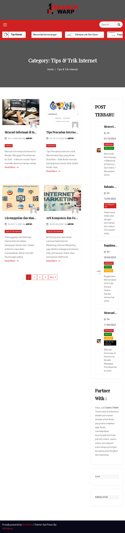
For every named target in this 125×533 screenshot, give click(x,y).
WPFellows (7, 528)
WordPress (28, 524)
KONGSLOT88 (101, 497)
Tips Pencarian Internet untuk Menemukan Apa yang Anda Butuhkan (62, 132)
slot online (109, 148)
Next (52, 277)
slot (97, 476)
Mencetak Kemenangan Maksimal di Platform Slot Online (59, 34)
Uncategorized (110, 206)
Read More (12, 167)
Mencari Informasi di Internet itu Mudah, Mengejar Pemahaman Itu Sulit (21, 132)
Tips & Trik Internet (13, 231)
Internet (9, 146)
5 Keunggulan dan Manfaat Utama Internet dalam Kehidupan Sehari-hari (21, 218)
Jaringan (108, 271)
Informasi (51, 146)
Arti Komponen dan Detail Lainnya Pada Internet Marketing (62, 218)
